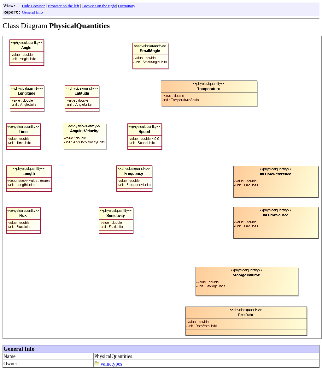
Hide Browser (33, 5)
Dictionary (127, 5)
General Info (32, 12)
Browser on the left (63, 5)
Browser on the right (99, 5)
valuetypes (111, 364)
